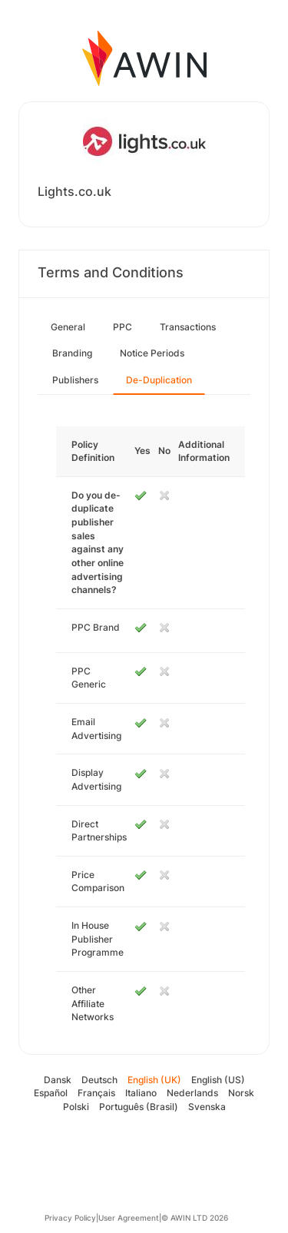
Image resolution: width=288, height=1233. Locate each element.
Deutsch (99, 1080)
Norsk (241, 1093)
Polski (76, 1106)
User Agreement (128, 1217)
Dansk (57, 1080)
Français (96, 1093)
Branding (72, 353)
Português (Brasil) (138, 1106)
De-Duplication (159, 380)
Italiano (141, 1093)
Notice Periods (152, 353)
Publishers (75, 380)
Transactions (188, 327)
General (68, 327)
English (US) (218, 1080)
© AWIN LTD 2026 (194, 1217)
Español (51, 1093)
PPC (122, 327)
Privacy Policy (70, 1217)
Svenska (207, 1106)
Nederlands (192, 1093)
